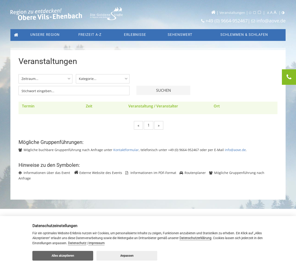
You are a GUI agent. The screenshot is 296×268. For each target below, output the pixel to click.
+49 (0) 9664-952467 (227, 21)
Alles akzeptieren (63, 255)
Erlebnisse (135, 35)
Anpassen (126, 255)
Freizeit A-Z (90, 35)
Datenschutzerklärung (195, 238)
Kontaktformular (126, 150)
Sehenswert (180, 35)
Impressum (96, 243)
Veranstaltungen (232, 12)
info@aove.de (271, 21)
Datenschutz (77, 243)
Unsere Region (44, 34)
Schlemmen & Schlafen (244, 35)
